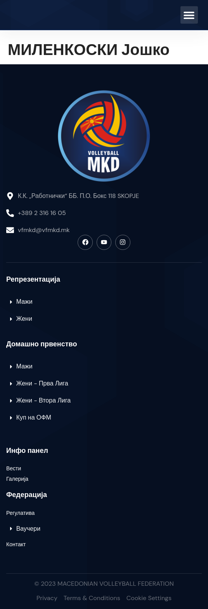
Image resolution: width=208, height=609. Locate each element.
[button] (189, 15)
